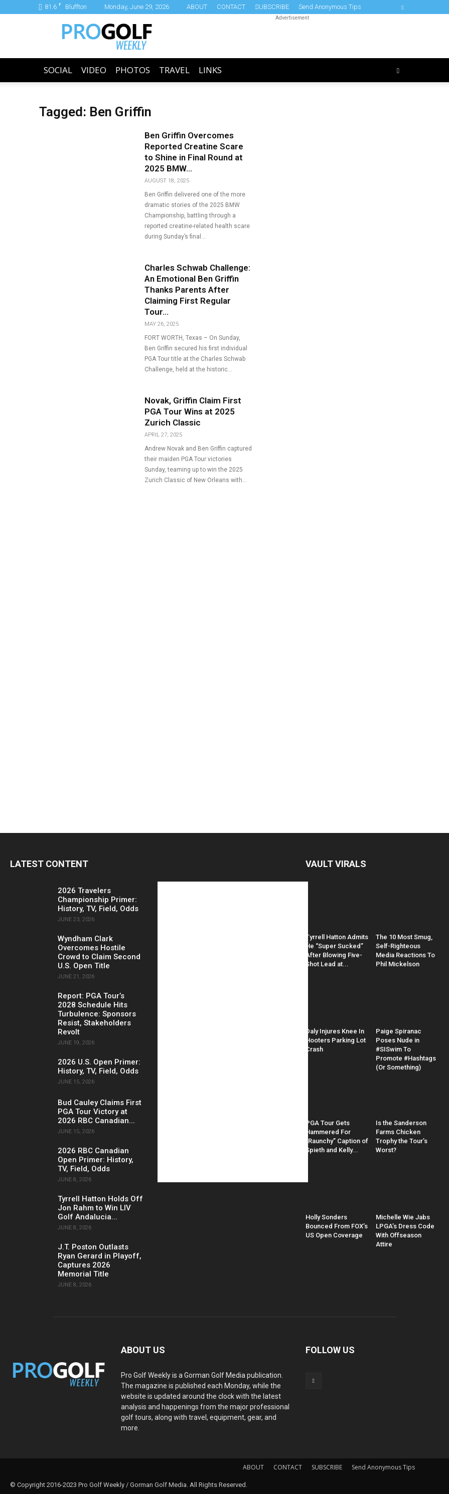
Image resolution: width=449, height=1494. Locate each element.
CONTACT (231, 7)
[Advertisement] (292, 36)
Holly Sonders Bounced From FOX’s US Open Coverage (337, 1226)
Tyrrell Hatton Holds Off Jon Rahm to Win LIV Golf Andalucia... (100, 1207)
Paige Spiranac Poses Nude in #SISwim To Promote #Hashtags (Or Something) (406, 1049)
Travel (174, 70)
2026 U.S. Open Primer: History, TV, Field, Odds (99, 1066)
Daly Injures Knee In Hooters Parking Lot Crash (336, 1040)
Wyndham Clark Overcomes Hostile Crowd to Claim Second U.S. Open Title (99, 952)
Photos (132, 70)
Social (58, 70)
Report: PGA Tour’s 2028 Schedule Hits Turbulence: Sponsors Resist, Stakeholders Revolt (97, 1013)
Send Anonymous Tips (329, 7)
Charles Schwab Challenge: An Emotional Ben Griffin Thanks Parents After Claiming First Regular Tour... (197, 290)
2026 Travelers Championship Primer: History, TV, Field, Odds (98, 899)
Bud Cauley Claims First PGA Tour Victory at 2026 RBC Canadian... (99, 1111)
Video (93, 70)
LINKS (210, 70)
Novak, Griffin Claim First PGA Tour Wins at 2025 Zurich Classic (192, 411)
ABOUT (197, 7)
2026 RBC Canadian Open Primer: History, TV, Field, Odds (95, 1159)
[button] (398, 70)
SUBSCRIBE (272, 7)
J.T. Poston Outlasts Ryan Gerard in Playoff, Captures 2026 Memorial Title (99, 1260)
